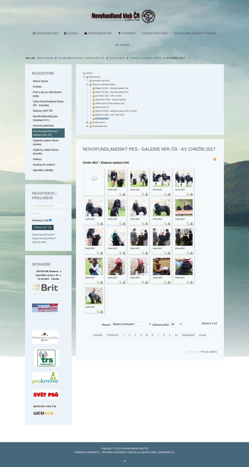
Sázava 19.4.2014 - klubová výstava (110, 100)
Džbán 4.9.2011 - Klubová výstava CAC (112, 92)
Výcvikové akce (98, 122)
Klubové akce (94, 77)
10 (176, 334)
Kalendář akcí (45, 33)
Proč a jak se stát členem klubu (47, 94)
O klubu (37, 86)
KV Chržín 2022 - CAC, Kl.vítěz (108, 96)
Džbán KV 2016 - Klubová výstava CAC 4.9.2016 (116, 111)
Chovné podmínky (43, 125)
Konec (203, 334)
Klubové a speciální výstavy (104, 84)
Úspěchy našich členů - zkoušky (46, 151)
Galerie (89, 73)
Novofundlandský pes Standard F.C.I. (45, 118)
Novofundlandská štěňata (195, 33)
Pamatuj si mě (40, 220)
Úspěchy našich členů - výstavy (46, 142)
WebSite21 (93, 452)
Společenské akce (100, 126)
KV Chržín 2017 (102, 119)
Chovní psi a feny (155, 33)
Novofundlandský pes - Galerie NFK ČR (46, 133)
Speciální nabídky (43, 170)
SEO (104, 452)
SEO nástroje (129, 452)
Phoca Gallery (209, 351)
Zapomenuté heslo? (43, 234)
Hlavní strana (40, 81)
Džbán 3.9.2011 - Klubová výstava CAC (112, 88)
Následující (188, 334)
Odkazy (37, 159)
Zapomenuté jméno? (44, 238)
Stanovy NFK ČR (43, 110)
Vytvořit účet (39, 242)
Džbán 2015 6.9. (102, 107)
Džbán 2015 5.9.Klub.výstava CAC (109, 103)
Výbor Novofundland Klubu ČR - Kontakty (48, 103)
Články (71, 33)
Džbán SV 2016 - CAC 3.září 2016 (109, 115)
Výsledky (127, 33)
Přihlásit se (43, 227)
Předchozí (113, 334)
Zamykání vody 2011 (101, 81)
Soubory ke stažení (44, 164)
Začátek (98, 334)
